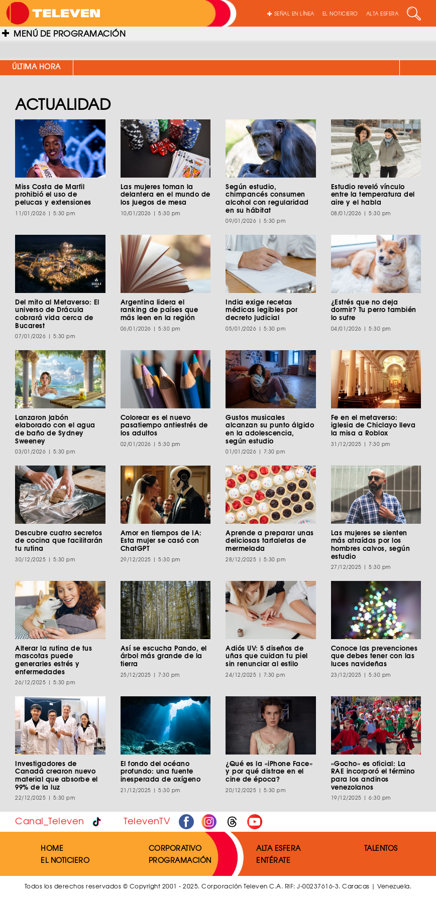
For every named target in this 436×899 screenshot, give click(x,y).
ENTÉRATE (273, 860)
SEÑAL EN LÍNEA (290, 13)
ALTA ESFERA (382, 13)
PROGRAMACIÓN (180, 860)
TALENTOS (381, 848)
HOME (52, 848)
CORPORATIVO (175, 848)
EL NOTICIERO (340, 13)
